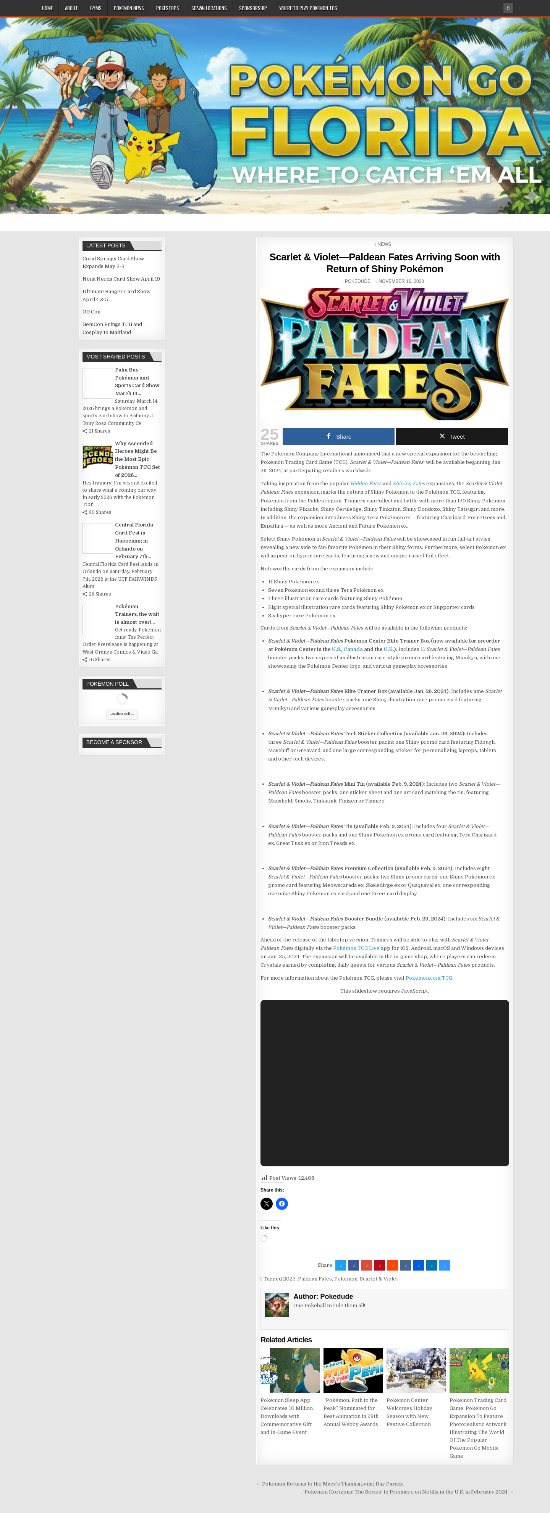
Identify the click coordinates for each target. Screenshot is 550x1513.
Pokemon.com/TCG (429, 978)
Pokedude (357, 281)
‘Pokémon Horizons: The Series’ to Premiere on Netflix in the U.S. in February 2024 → (408, 1492)
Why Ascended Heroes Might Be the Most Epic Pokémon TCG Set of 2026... (137, 459)
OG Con (91, 312)
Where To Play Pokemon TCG (308, 8)
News (384, 244)
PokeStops (167, 8)
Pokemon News (129, 8)
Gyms (96, 8)
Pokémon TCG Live (356, 948)
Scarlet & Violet (379, 1279)
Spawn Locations (209, 8)
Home (47, 8)
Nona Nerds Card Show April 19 (121, 279)
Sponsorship (253, 8)
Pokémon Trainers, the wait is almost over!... (137, 614)
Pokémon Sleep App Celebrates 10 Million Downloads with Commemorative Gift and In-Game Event (286, 1416)
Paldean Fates (315, 1279)
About (71, 8)
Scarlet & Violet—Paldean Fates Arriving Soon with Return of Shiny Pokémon (384, 263)
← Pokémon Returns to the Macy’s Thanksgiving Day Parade (330, 1484)
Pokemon (346, 1279)
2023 (289, 1279)
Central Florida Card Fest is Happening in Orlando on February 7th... (134, 540)
